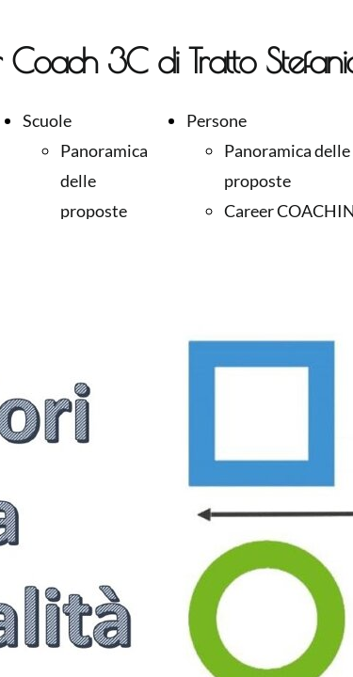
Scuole (47, 120)
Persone (216, 120)
